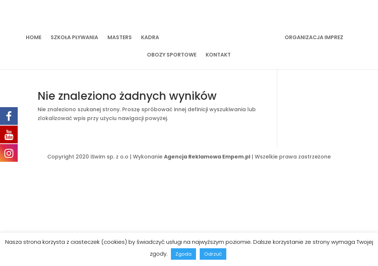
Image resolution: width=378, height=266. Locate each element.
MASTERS (119, 38)
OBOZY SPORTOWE (171, 55)
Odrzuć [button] (213, 254)
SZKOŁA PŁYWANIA (74, 38)
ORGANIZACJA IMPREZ (314, 38)
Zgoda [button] (183, 254)
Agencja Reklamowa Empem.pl (207, 156)
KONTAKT (218, 55)
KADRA (150, 38)
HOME (33, 38)
